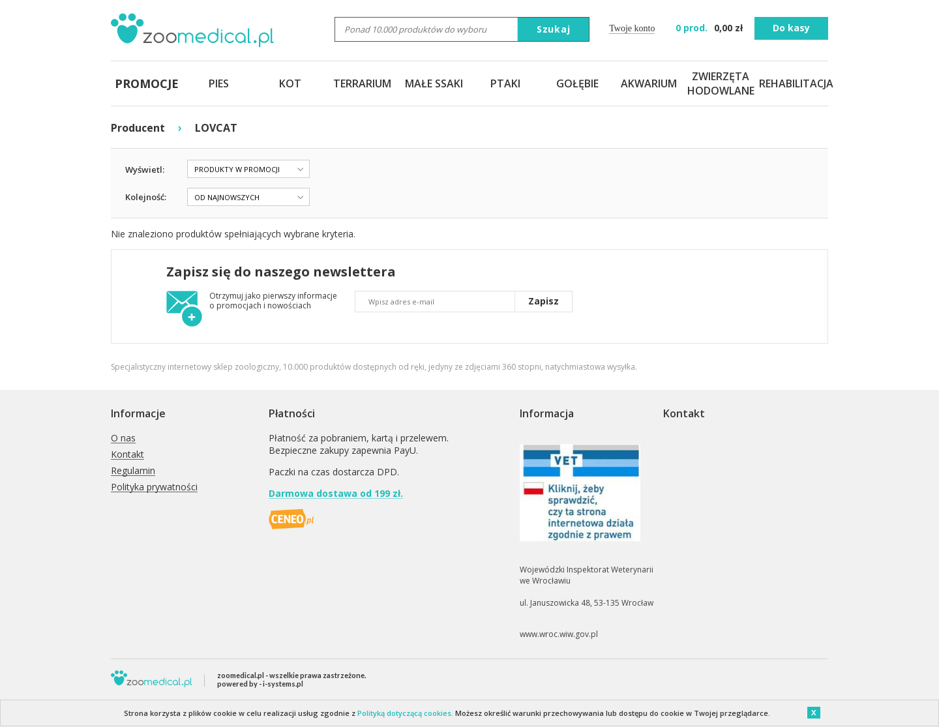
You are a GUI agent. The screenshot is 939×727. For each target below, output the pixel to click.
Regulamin (133, 471)
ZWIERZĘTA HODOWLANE (720, 83)
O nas (123, 438)
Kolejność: (145, 197)
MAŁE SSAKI (434, 83)
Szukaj (554, 29)
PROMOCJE (147, 83)
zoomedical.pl (240, 675)
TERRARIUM (362, 83)
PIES (219, 83)
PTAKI (505, 83)
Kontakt (127, 455)
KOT (290, 83)
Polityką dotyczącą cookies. (405, 713)
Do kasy (791, 28)
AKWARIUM (649, 83)
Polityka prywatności (154, 487)
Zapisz (543, 301)
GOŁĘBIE (577, 83)
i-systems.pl (283, 683)
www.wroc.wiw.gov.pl (559, 634)
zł (710, 28)
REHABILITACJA (792, 83)
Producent (138, 128)
